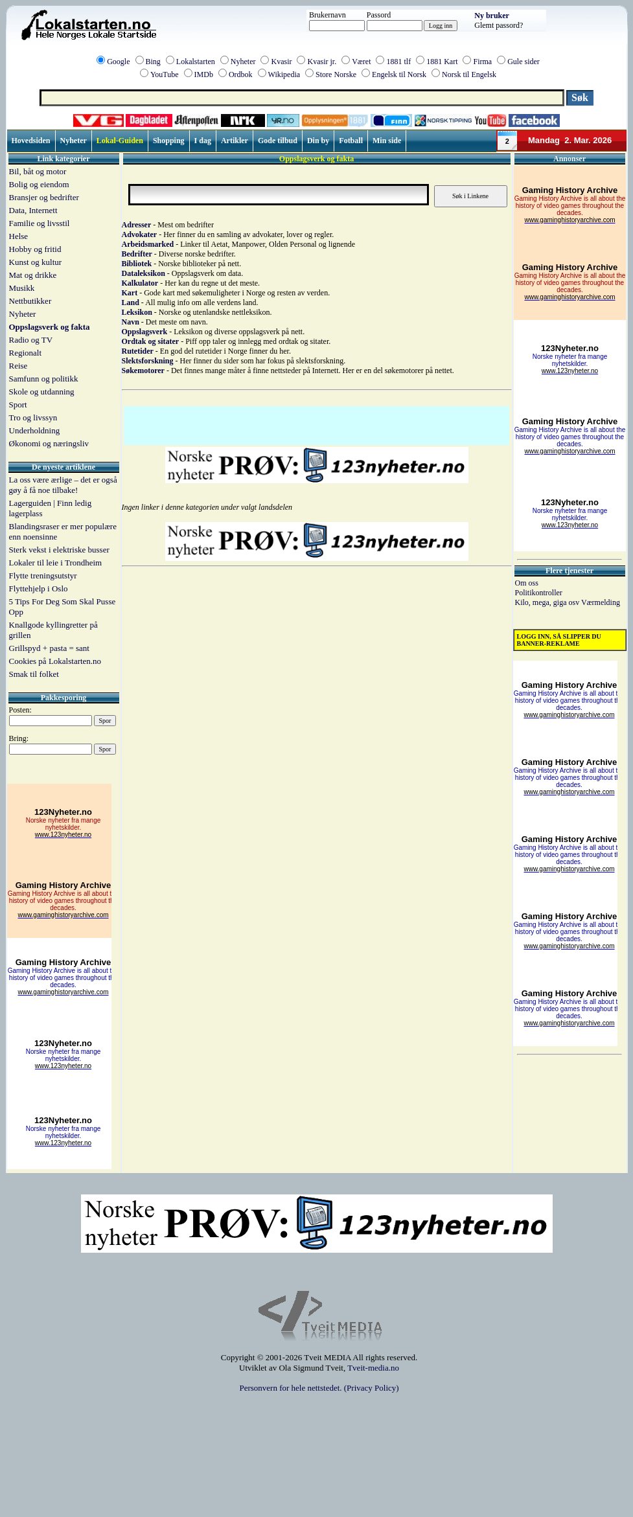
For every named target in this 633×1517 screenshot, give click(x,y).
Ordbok (241, 74)
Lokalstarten (195, 61)
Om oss (526, 582)
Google (118, 61)
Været (361, 61)
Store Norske (336, 74)
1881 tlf (398, 61)
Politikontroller (538, 592)
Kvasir (281, 61)
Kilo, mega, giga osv (548, 602)
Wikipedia (284, 74)
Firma (482, 61)
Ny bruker (491, 15)
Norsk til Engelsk (469, 74)
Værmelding (600, 602)
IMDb (203, 74)
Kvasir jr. (321, 61)
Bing (153, 61)
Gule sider (523, 61)
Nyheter (243, 61)
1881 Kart (441, 61)
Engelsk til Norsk (399, 74)
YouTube (164, 74)
